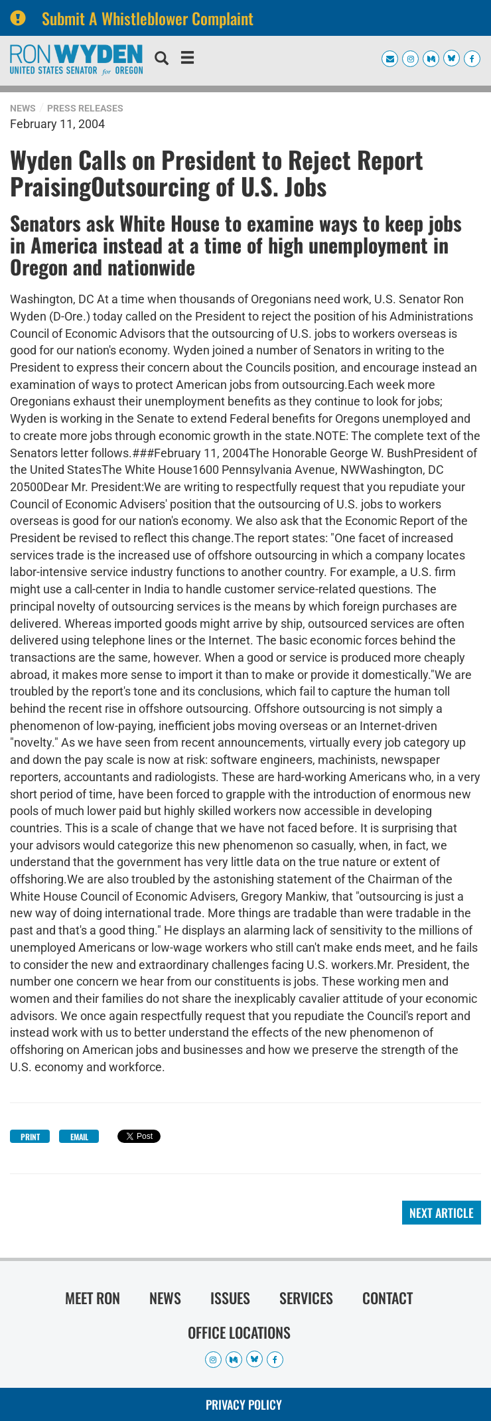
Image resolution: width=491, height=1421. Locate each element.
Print (30, 1136)
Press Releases (85, 108)
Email (79, 1136)
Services (306, 1297)
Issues (230, 1297)
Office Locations (239, 1332)
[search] (162, 60)
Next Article (441, 1212)
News (23, 108)
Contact (387, 1297)
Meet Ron (92, 1297)
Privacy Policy (244, 1404)
